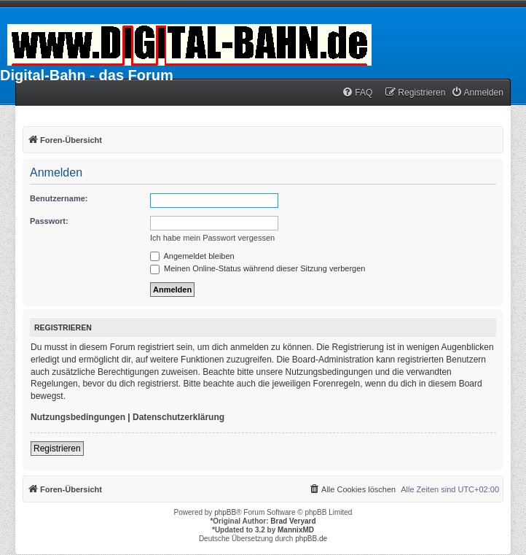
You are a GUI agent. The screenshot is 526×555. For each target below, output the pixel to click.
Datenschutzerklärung (178, 417)
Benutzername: (58, 198)
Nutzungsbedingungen (78, 417)
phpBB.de (311, 539)
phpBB (225, 512)
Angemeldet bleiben (192, 256)
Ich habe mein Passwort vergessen (212, 237)
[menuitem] (357, 93)
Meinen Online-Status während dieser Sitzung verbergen (257, 268)
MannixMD (296, 530)
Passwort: (49, 221)
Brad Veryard (292, 521)
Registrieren (57, 448)
